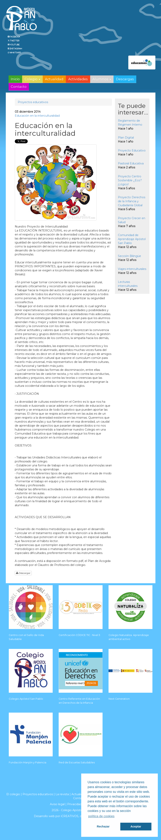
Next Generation (119, 698)
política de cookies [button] (101, 816)
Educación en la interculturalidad (37, 115)
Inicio (15, 79)
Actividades (78, 79)
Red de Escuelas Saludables (77, 762)
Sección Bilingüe (129, 256)
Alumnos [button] (101, 79)
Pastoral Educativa (131, 163)
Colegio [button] (32, 79)
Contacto (19, 87)
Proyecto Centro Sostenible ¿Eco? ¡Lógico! (130, 180)
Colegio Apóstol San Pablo (26, 698)
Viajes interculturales (132, 269)
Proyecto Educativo (132, 150)
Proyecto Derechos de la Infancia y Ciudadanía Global (131, 201)
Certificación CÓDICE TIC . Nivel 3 (79, 635)
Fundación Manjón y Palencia (27, 762)
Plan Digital (126, 137)
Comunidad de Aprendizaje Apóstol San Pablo (132, 239)
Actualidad (54, 79)
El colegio (13, 794)
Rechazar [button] (103, 826)
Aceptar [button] (135, 826)
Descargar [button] (23, 572)
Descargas (125, 79)
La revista (62, 794)
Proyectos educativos (33, 102)
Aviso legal (57, 804)
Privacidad (74, 804)
